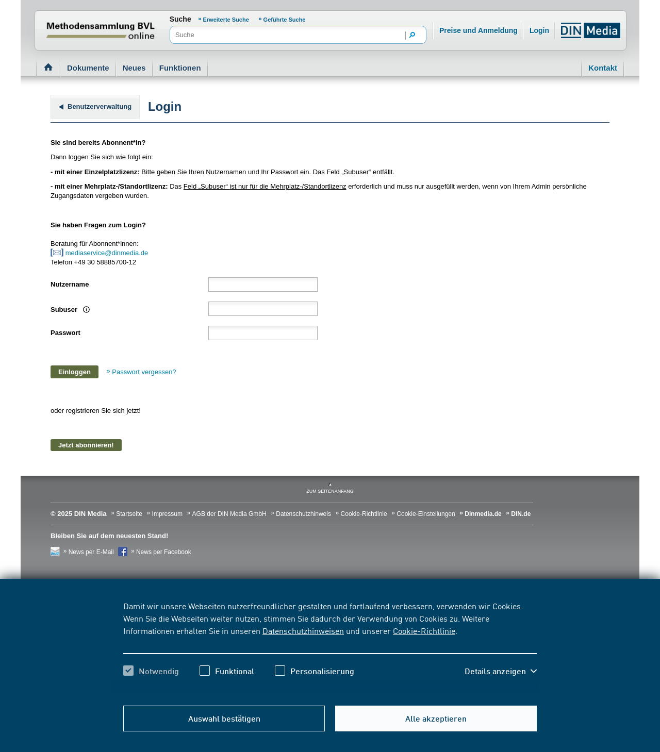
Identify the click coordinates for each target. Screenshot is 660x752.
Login (539, 30)
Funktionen (180, 67)
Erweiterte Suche (226, 19)
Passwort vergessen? (144, 372)
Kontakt (602, 67)
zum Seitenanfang (330, 491)
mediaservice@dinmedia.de (107, 253)
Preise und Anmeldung (478, 30)
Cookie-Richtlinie (424, 630)
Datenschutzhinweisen (303, 630)
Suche (180, 19)
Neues (134, 67)
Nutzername (70, 284)
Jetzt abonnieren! (86, 445)
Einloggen (74, 372)
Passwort (65, 333)
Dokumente (88, 67)
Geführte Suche (284, 19)
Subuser (69, 309)
